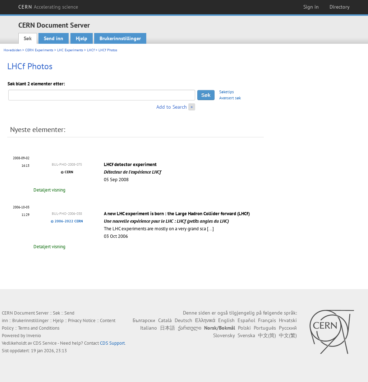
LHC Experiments (70, 50)
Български (144, 320)
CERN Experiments (39, 50)
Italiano (148, 328)
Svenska (246, 335)
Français (267, 320)
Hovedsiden (12, 50)
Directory (340, 7)
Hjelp (81, 38)
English (226, 320)
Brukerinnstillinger (120, 38)
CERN (48, 7)
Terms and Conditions (38, 328)
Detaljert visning (49, 190)
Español (246, 320)
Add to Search (171, 107)
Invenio (33, 336)
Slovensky (224, 335)
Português (265, 328)
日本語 (167, 328)
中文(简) (267, 335)
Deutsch (183, 320)
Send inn (53, 38)
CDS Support (112, 343)
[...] (210, 229)
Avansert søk (230, 97)
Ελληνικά (205, 320)
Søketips (226, 91)
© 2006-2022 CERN (67, 221)
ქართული (189, 328)
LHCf (91, 50)
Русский (288, 328)
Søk (28, 38)
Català (165, 320)
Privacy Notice (82, 320)
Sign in (311, 7)
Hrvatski (288, 320)
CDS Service (45, 343)
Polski (244, 328)
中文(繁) (288, 335)
